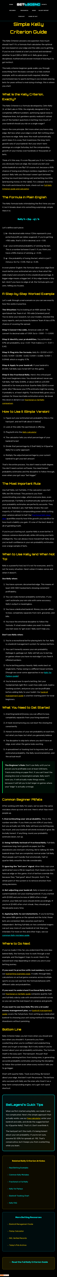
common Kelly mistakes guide (15, 935)
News (34, 10)
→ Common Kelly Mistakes (18, 1175)
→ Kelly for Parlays (15, 1189)
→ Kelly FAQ (12, 1203)
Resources (24, 10)
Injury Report (44, 10)
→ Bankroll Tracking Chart (18, 1196)
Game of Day (33, 16)
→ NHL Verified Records (17, 1238)
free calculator (33, 1118)
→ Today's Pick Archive (16, 1245)
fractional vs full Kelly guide (18, 994)
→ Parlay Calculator (15, 1231)
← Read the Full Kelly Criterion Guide (28, 1262)
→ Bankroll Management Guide (20, 1224)
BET (28, 4)
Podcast (21, 16)
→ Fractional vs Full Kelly (17, 1182)
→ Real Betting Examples (17, 1168)
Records (12, 10)
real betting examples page (18, 974)
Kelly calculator (29, 432)
